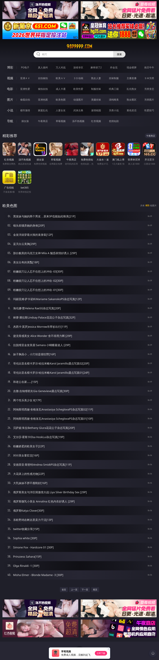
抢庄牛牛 (149, 67)
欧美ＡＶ (61, 78)
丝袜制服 (114, 78)
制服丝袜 (96, 89)
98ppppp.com (79, 46)
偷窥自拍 (25, 99)
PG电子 (25, 67)
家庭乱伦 (43, 110)
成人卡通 (61, 89)
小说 (10, 110)
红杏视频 (96, 121)
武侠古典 (78, 110)
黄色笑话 (131, 110)
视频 (10, 78)
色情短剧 (114, 121)
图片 (10, 99)
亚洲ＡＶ (25, 78)
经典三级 (114, 89)
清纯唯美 (114, 99)
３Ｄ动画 (78, 78)
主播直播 (131, 78)
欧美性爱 (78, 89)
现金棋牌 (131, 67)
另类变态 (149, 89)
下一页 (85, 589)
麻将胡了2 (96, 67)
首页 (64, 589)
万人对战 (61, 67)
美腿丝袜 (96, 99)
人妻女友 (61, 110)
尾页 (95, 589)
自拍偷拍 (43, 78)
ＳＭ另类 (149, 78)
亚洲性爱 (25, 89)
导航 (10, 121)
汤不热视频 (78, 121)
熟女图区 (131, 99)
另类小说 (114, 110)
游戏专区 (78, 67)
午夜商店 (43, 121)
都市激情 (25, 110)
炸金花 (113, 67)
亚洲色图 (43, 99)
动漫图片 (78, 99)
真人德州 (43, 67)
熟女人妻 (96, 78)
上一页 (74, 589)
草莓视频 (61, 121)
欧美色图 (61, 99)
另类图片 (149, 99)
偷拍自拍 (43, 89)
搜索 (119, 54)
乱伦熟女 (131, 89)
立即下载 (101, 653)
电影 (10, 89)
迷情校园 (96, 110)
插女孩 (25, 121)
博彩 (10, 67)
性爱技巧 (149, 110)
